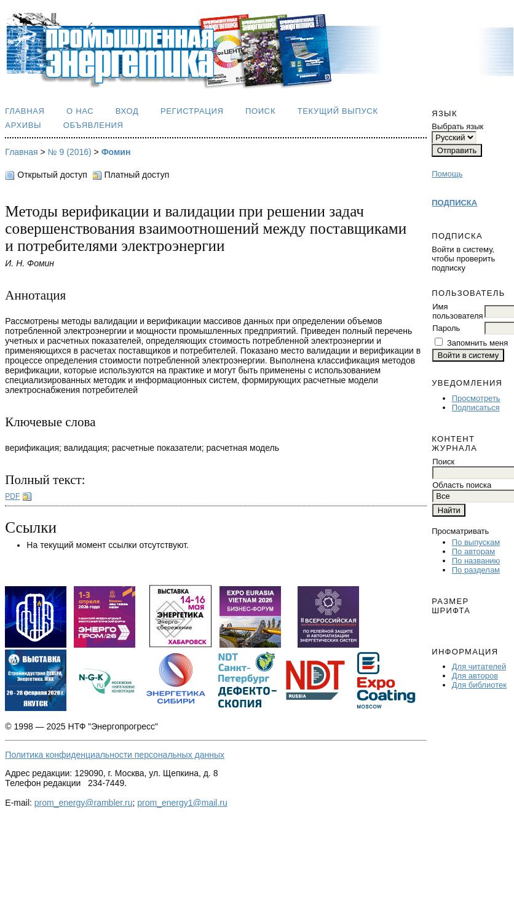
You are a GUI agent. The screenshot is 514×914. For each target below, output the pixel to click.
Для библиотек (479, 684)
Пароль (446, 328)
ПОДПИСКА (454, 202)
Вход (127, 111)
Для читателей (479, 666)
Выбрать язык (457, 126)
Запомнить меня (477, 343)
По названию (476, 560)
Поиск (260, 111)
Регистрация (192, 111)
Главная (24, 111)
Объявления (93, 125)
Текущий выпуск (338, 111)
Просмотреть (476, 398)
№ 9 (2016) (70, 152)
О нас (79, 111)
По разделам (476, 569)
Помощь (447, 173)
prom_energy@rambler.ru (83, 803)
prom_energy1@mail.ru (182, 803)
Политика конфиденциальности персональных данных (114, 755)
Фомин (116, 152)
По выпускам (476, 542)
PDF (12, 496)
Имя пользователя (457, 311)
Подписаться (476, 407)
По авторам (473, 551)
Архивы (23, 125)
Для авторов (475, 675)
